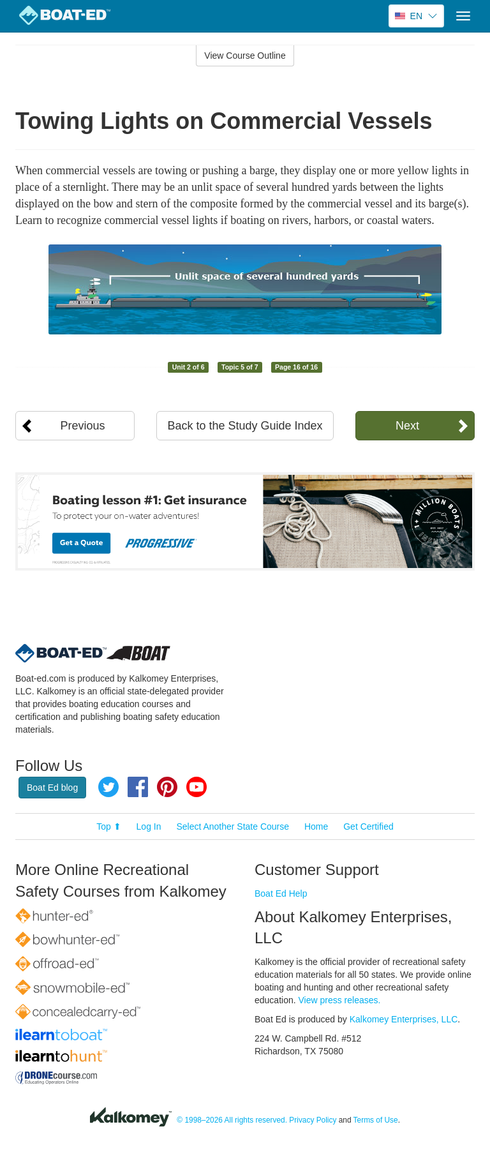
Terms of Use (375, 1120)
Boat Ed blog (52, 787)
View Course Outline (244, 55)
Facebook (138, 787)
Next (407, 425)
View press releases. (340, 1000)
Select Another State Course (232, 826)
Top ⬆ (108, 826)
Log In (149, 826)
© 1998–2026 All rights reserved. (232, 1120)
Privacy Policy (312, 1120)
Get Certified (368, 826)
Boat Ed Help (281, 893)
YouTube (196, 787)
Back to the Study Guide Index (244, 425)
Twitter (108, 787)
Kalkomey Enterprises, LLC (404, 1019)
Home (316, 826)
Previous (83, 425)
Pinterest (167, 787)
